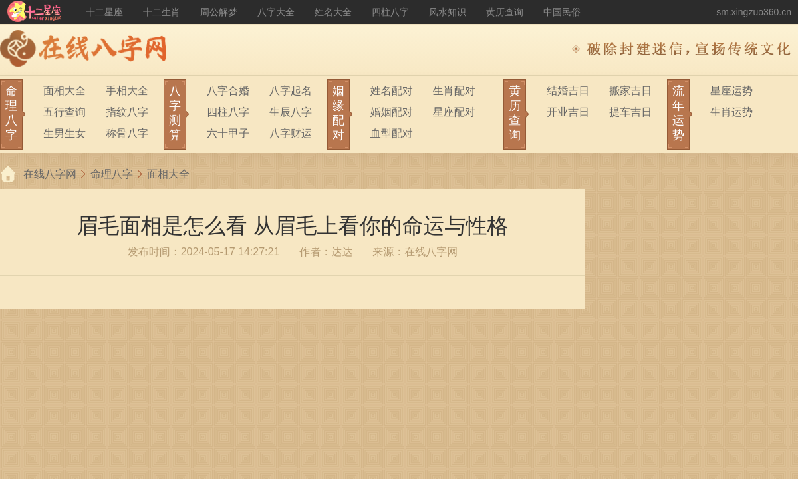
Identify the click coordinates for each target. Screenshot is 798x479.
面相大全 (64, 90)
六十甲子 (228, 133)
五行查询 (64, 112)
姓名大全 (333, 12)
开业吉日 (568, 112)
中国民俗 (562, 12)
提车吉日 (630, 112)
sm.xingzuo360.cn (753, 12)
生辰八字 (290, 112)
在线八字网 (49, 174)
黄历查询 (504, 12)
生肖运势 (731, 112)
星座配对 (454, 112)
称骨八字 (127, 133)
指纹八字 (127, 112)
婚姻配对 (391, 112)
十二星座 (104, 12)
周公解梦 (218, 12)
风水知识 (447, 12)
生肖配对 (454, 90)
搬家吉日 (630, 90)
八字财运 (290, 133)
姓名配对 (391, 90)
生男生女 (64, 133)
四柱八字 (390, 12)
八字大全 (276, 12)
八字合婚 (228, 90)
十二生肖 (161, 12)
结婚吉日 (568, 90)
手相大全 (127, 90)
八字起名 (290, 90)
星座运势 (731, 90)
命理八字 (111, 174)
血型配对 (391, 133)
